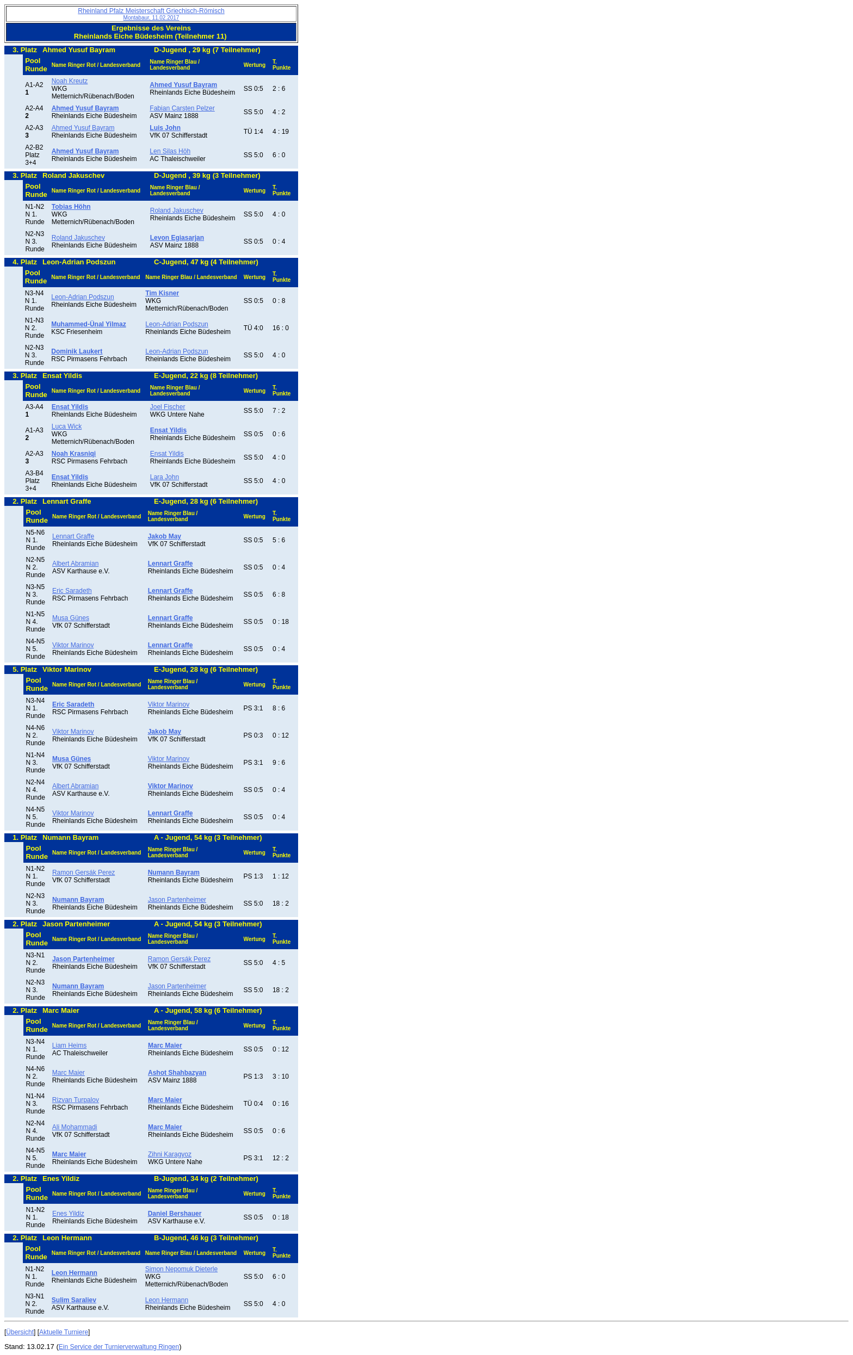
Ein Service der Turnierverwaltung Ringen (119, 1347)
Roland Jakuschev (176, 210)
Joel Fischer (168, 407)
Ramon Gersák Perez (83, 872)
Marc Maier (68, 1072)
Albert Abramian (75, 563)
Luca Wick (67, 426)
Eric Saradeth (72, 591)
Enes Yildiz (68, 1213)
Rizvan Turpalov (75, 1100)
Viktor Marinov (73, 645)
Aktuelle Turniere (63, 1332)
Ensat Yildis (167, 453)
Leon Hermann (166, 1300)
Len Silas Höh (170, 151)
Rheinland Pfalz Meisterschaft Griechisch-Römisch (151, 14)
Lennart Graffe (73, 536)
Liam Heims (69, 1045)
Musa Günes (70, 618)
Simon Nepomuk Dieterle (181, 1269)
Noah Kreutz (70, 81)
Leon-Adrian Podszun (82, 297)
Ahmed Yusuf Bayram (83, 128)
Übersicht (20, 1332)
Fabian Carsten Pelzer (182, 108)
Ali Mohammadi (74, 1127)
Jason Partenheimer (177, 900)
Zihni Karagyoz (169, 1154)
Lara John (164, 477)
